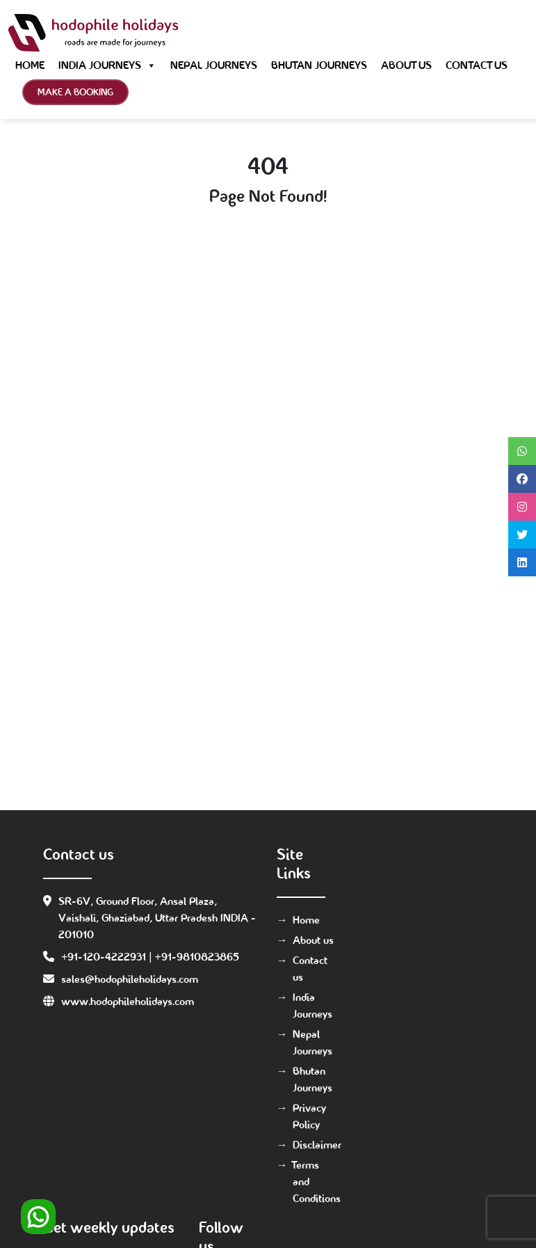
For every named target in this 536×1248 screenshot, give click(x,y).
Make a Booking (75, 92)
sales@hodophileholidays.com (129, 979)
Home (29, 65)
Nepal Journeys (213, 65)
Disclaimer (315, 1144)
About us (406, 65)
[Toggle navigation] (508, 33)
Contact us (476, 65)
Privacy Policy (309, 1116)
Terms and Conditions (315, 1182)
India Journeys (107, 65)
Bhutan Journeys (319, 65)
